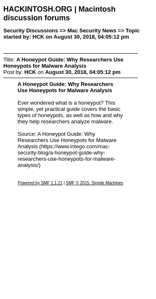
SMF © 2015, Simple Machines (94, 183)
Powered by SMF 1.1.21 (40, 183)
